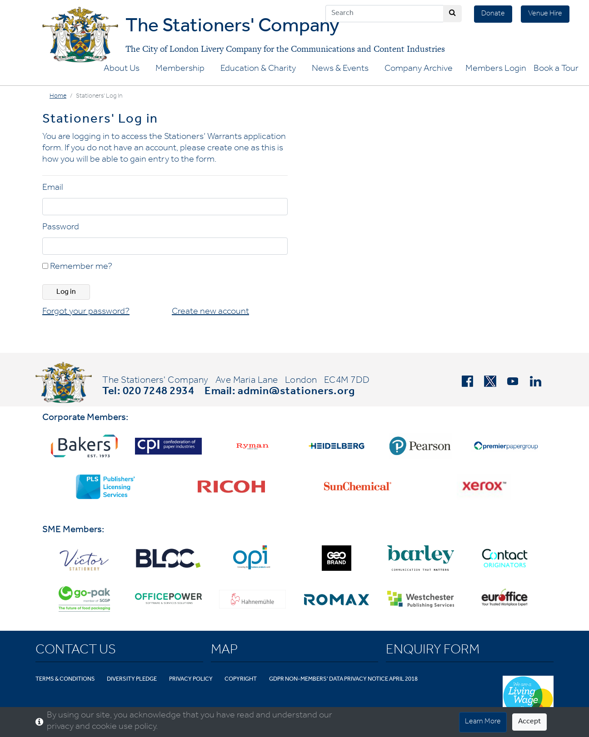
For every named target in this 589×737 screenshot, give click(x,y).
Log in (66, 292)
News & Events (340, 69)
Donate (493, 14)
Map (224, 651)
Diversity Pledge (132, 680)
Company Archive (418, 69)
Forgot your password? (86, 312)
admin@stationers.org (296, 392)
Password (60, 227)
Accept (529, 722)
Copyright (241, 680)
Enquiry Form (432, 651)
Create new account (210, 312)
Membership (180, 69)
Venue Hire (545, 14)
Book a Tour (556, 69)
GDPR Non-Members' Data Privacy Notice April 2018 (343, 680)
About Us (122, 69)
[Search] (384, 13)
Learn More (483, 722)
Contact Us (75, 651)
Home (58, 97)
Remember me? (77, 267)
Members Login (495, 69)
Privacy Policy (191, 680)
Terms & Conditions (65, 680)
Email (52, 188)
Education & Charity (258, 69)
